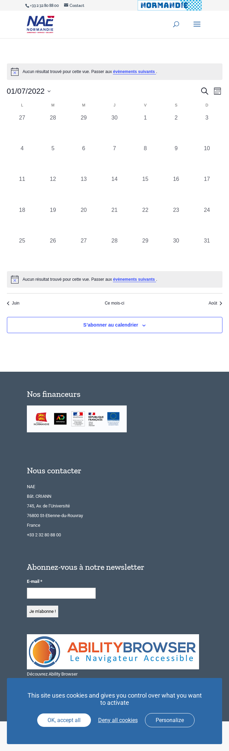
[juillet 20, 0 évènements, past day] (83, 221)
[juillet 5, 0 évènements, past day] (53, 159)
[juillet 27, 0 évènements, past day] (83, 252)
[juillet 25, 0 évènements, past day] (22, 252)
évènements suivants (134, 71)
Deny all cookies (118, 720)
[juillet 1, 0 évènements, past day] (145, 129)
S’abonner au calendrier (110, 325)
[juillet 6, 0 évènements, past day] (83, 159)
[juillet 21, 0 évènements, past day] (114, 221)
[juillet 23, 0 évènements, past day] (176, 221)
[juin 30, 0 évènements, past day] (114, 129)
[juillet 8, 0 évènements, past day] (145, 159)
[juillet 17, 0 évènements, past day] (206, 190)
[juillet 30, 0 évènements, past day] (176, 252)
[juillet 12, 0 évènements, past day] (53, 190)
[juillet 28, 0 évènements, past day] (114, 252)
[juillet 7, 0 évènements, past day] (114, 159)
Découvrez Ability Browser (52, 674)
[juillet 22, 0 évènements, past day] (145, 221)
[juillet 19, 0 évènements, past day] (53, 221)
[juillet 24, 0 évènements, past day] (206, 221)
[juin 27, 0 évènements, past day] (22, 129)
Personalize (170, 720)
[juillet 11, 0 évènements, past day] (22, 190)
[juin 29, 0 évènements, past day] (83, 129)
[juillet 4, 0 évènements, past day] (22, 159)
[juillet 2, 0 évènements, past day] (176, 129)
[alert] (114, 279)
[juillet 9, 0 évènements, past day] (176, 159)
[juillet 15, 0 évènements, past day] (145, 190)
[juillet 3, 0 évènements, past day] (206, 129)
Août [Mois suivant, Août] (215, 303)
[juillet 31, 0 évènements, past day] (206, 252)
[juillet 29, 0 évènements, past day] (145, 252)
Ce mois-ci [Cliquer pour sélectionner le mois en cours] (114, 303)
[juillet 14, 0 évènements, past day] (114, 190)
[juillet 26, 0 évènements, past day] (53, 252)
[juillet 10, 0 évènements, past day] (206, 159)
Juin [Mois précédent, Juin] (13, 303)
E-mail (34, 581)
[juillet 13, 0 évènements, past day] (83, 190)
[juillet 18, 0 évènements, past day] (22, 221)
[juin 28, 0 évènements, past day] (53, 129)
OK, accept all (64, 720)
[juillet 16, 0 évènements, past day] (176, 190)
